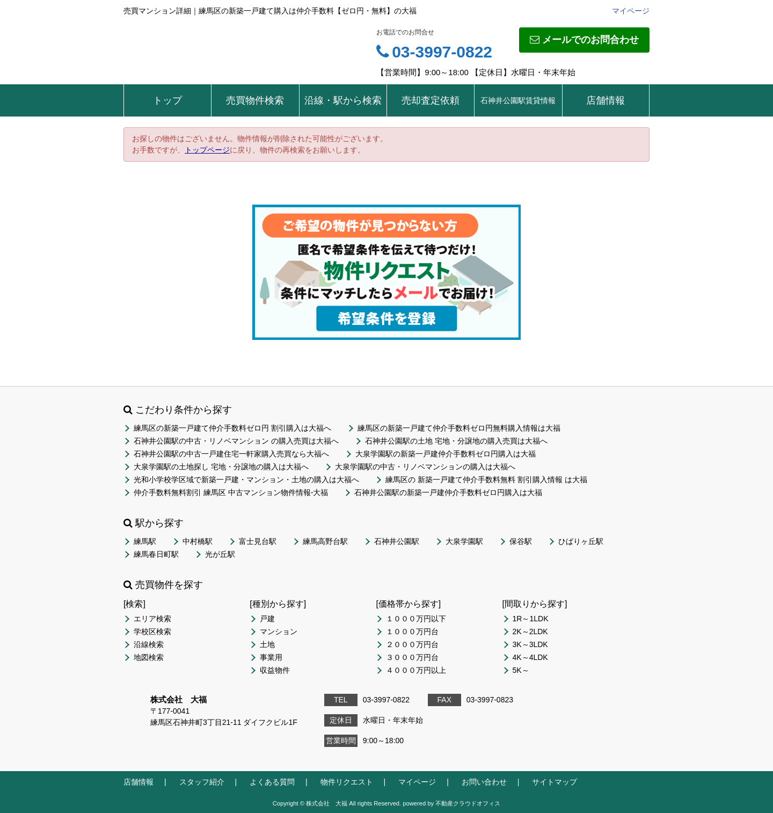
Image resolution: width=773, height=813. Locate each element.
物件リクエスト (346, 782)
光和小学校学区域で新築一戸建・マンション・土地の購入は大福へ (246, 479)
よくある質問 (272, 782)
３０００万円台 (412, 657)
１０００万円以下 (416, 618)
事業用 (271, 657)
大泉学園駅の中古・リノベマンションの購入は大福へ (425, 466)
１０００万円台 (412, 631)
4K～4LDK (530, 657)
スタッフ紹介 (201, 782)
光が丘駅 (220, 554)
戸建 (267, 618)
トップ (167, 100)
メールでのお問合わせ (584, 39)
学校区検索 (152, 631)
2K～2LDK (530, 631)
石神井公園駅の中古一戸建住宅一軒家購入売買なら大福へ (231, 453)
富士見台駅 (257, 541)
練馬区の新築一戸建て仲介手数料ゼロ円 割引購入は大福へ (232, 428)
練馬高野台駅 (325, 541)
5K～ (521, 670)
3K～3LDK (530, 644)
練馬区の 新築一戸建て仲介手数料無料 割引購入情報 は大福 (486, 479)
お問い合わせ (484, 782)
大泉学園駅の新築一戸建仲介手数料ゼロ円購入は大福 (445, 453)
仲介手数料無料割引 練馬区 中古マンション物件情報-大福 (231, 492)
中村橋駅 (198, 541)
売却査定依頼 (431, 100)
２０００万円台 (412, 644)
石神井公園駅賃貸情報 (518, 100)
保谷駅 (520, 541)
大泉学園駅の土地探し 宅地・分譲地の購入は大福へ (221, 466)
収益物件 (275, 670)
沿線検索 (149, 644)
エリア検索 (152, 618)
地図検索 (149, 657)
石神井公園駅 (396, 541)
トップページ (207, 150)
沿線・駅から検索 (343, 100)
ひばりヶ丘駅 (580, 541)
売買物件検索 (255, 100)
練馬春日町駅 (156, 554)
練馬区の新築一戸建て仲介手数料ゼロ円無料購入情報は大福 (459, 428)
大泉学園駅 (464, 541)
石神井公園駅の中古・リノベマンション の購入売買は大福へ (236, 441)
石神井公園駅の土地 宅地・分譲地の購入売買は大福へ (456, 441)
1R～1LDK (531, 618)
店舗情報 (605, 100)
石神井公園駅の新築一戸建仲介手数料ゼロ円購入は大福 (448, 492)
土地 (267, 644)
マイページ (631, 10)
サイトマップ (554, 782)
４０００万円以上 (416, 670)
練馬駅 (145, 541)
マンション (278, 631)
